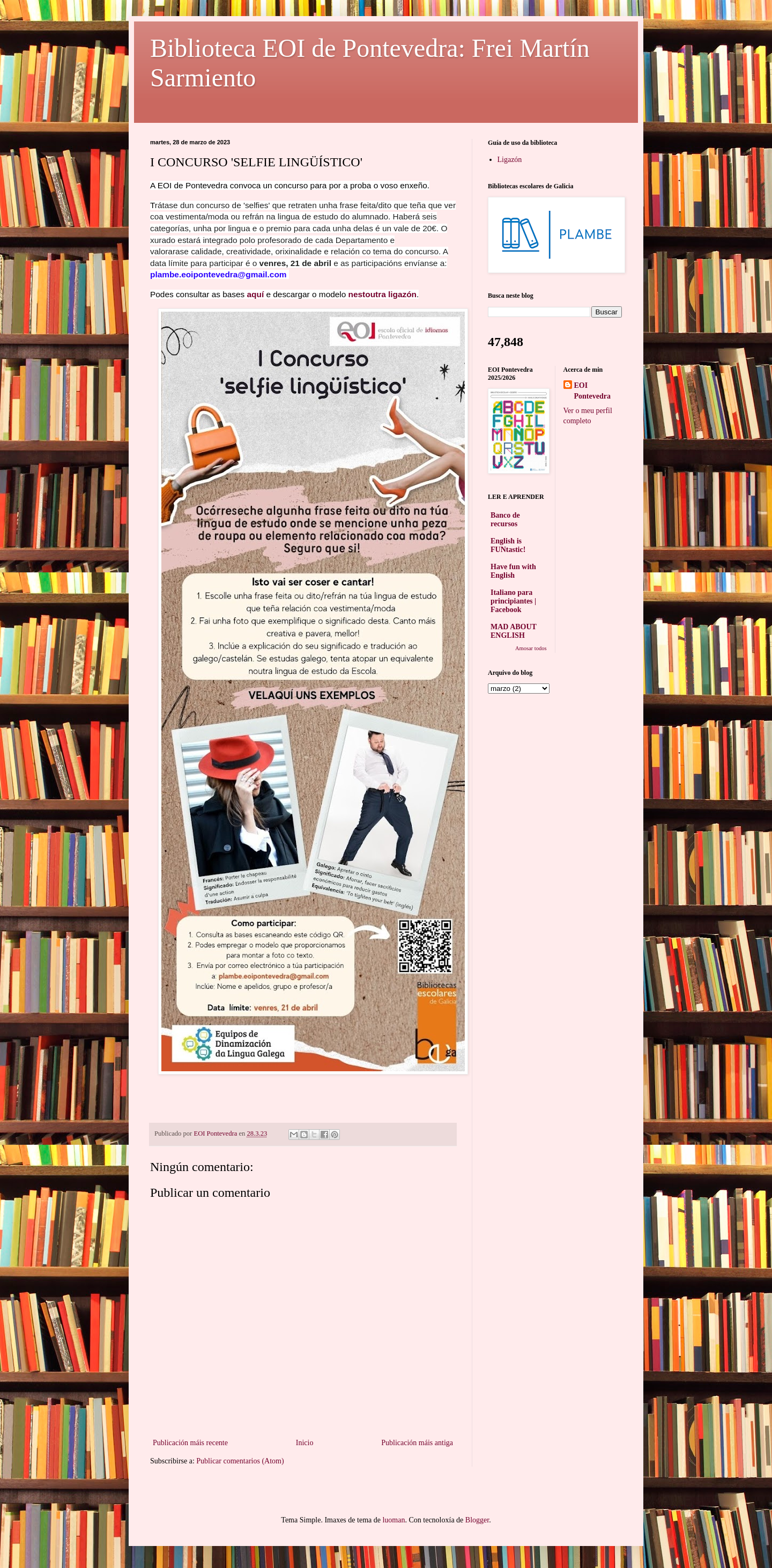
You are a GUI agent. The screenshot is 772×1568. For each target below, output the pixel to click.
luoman (393, 1520)
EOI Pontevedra (592, 390)
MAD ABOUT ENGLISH (514, 631)
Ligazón (510, 160)
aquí (256, 294)
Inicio (305, 1443)
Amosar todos (531, 648)
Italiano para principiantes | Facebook (513, 601)
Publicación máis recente (190, 1443)
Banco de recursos (505, 519)
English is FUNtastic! (508, 545)
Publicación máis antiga (417, 1443)
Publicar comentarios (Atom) (240, 1461)
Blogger (477, 1520)
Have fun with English (513, 571)
